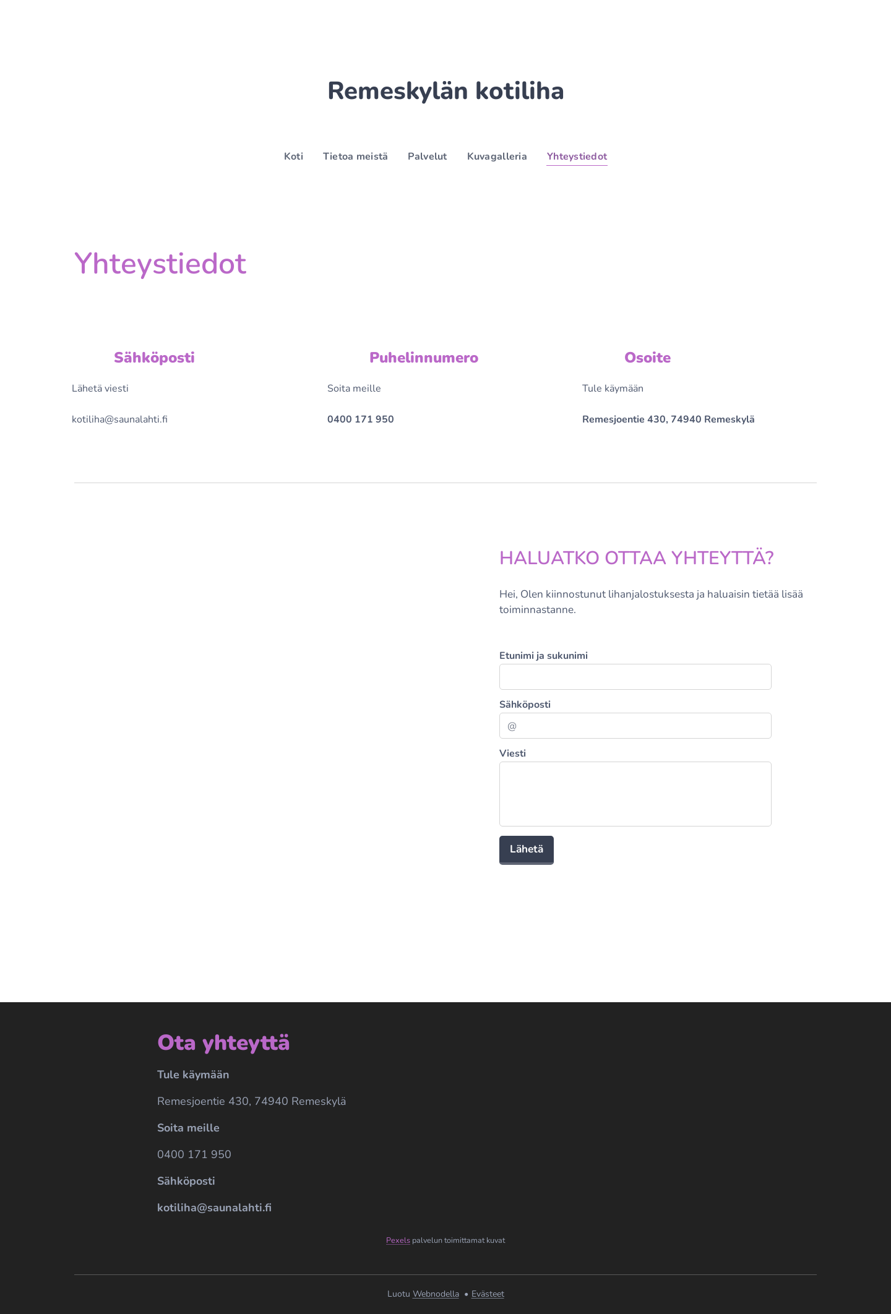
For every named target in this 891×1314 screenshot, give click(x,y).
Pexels (398, 1240)
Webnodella (436, 1294)
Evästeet (487, 1294)
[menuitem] (291, 156)
